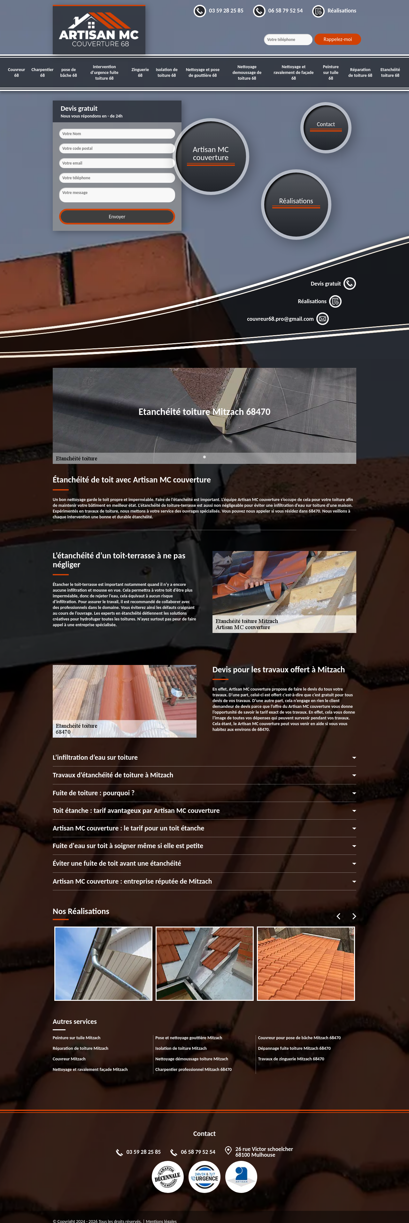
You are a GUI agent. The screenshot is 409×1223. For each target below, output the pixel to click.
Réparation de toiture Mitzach (80, 1038)
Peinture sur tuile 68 (331, 72)
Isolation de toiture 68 (167, 72)
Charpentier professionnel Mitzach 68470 (193, 1060)
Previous (338, 906)
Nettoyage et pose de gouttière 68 (203, 72)
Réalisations (320, 291)
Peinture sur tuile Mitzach (76, 1028)
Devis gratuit (333, 274)
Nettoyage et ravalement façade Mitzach (90, 1060)
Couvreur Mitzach (69, 1049)
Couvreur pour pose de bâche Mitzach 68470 (299, 1028)
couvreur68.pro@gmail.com (288, 309)
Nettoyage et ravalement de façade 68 (293, 72)
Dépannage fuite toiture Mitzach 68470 (294, 1038)
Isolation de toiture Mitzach (180, 1038)
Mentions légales (161, 1212)
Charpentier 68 (42, 72)
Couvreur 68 (16, 72)
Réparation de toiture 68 (360, 72)
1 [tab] (204, 451)
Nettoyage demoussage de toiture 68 (247, 72)
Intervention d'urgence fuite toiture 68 (104, 72)
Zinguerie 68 (140, 72)
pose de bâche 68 (68, 72)
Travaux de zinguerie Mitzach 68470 (291, 1049)
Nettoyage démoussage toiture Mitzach (191, 1049)
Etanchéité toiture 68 (390, 72)
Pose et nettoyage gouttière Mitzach (188, 1028)
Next (354, 906)
